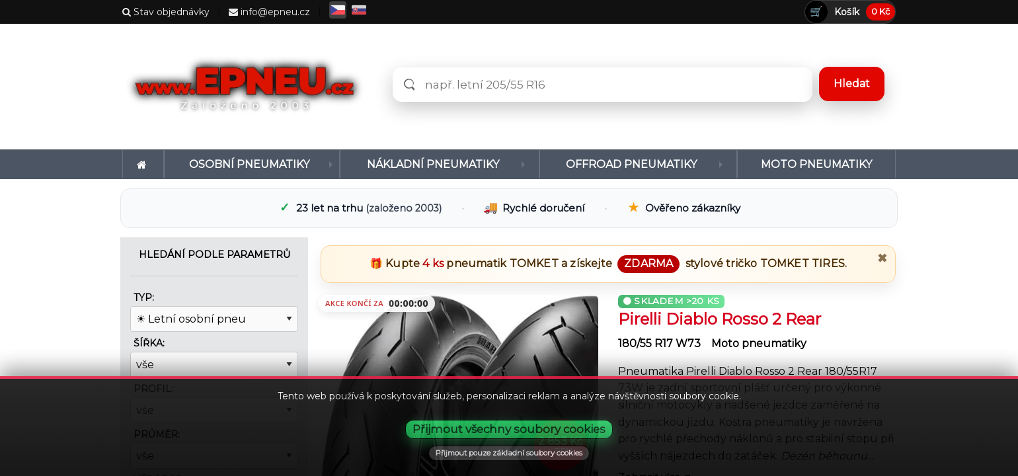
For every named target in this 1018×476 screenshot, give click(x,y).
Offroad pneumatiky (631, 164)
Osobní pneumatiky (249, 164)
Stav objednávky (166, 12)
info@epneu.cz (269, 12)
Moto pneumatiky (816, 164)
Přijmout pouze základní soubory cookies (509, 452)
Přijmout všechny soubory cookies (509, 429)
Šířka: (149, 343)
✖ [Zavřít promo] (882, 258)
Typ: (144, 297)
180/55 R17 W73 (660, 343)
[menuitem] (143, 164)
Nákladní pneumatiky (433, 164)
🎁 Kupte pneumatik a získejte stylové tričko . (608, 263)
